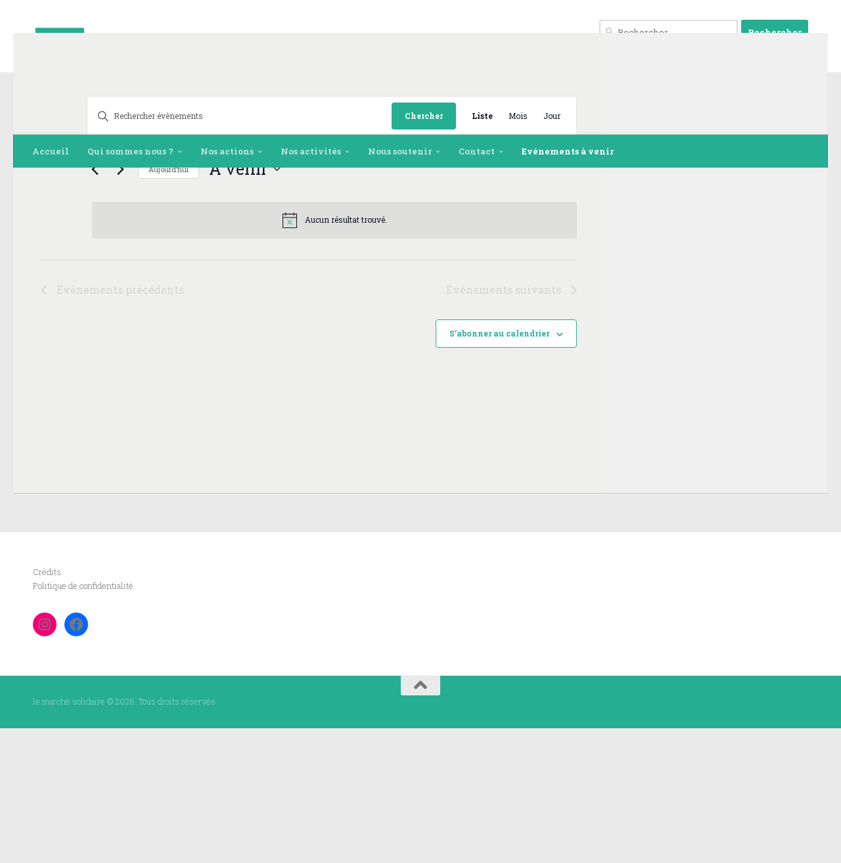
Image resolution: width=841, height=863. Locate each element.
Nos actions (227, 151)
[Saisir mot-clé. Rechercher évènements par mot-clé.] (216, 250)
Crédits (47, 706)
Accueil (50, 151)
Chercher (424, 250)
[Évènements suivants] (74, 304)
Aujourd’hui (122, 304)
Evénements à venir (568, 151)
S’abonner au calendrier (499, 468)
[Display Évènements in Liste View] (482, 250)
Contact (477, 151)
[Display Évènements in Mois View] (518, 250)
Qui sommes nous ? (130, 151)
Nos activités (311, 151)
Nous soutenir (400, 151)
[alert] (311, 355)
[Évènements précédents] (49, 304)
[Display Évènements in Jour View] (551, 250)
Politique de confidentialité (83, 720)
